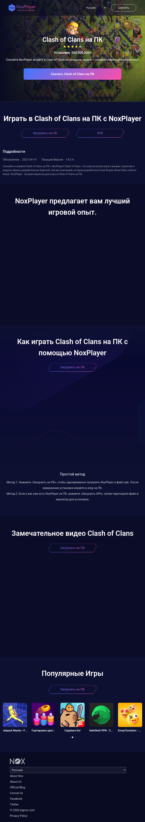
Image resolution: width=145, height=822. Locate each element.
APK (100, 133)
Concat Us (16, 793)
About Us (16, 781)
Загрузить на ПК (45, 133)
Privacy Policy (19, 816)
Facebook (16, 798)
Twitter (14, 804)
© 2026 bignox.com (22, 810)
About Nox (16, 776)
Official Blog (17, 787)
